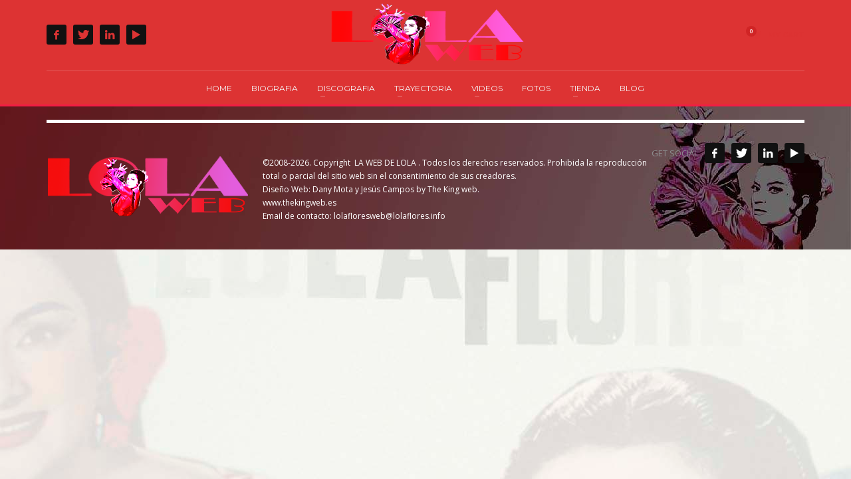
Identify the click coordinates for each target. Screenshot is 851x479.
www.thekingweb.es (299, 202)
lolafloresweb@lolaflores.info (389, 216)
